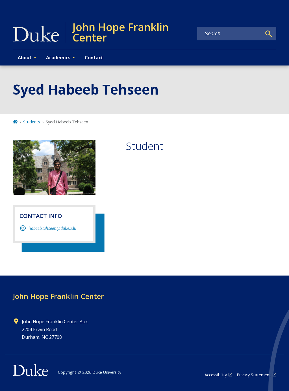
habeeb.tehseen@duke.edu (52, 228)
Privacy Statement (254, 374)
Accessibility (216, 374)
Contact (94, 57)
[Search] (268, 34)
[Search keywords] (229, 34)
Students (31, 121)
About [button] (25, 57)
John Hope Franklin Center (58, 296)
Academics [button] (58, 57)
